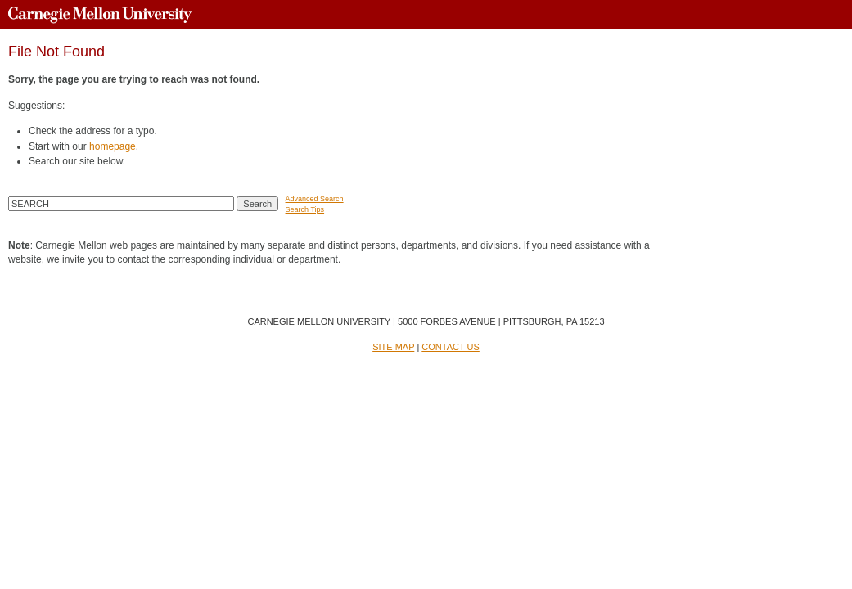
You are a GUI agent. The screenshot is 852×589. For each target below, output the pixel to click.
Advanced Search (315, 199)
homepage (112, 146)
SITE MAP (393, 347)
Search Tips (305, 209)
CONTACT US (450, 347)
